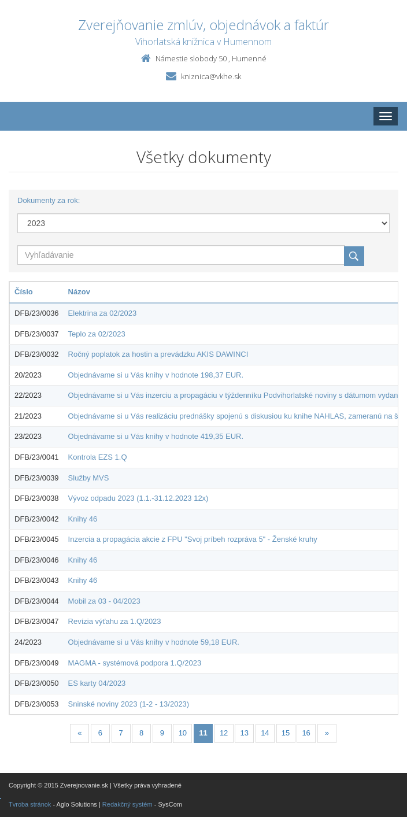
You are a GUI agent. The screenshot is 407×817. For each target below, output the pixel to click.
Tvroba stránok (30, 804)
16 (306, 733)
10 (183, 733)
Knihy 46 (83, 519)
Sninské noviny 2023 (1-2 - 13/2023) (129, 704)
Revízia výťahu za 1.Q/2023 (114, 621)
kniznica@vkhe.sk (211, 76)
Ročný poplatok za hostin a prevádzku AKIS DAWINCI (158, 354)
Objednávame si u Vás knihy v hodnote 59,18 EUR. (153, 642)
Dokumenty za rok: (48, 200)
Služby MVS (88, 478)
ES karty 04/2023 (97, 683)
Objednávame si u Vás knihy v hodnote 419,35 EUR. (156, 436)
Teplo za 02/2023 (96, 334)
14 (265, 733)
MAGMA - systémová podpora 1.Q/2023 (135, 663)
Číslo (23, 291)
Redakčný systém (127, 804)
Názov (79, 291)
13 (244, 733)
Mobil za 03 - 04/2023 (104, 601)
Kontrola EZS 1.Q (97, 457)
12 (224, 733)
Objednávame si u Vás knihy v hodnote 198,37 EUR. (156, 375)
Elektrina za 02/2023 (102, 313)
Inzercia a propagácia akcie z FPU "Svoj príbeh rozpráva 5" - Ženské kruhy (192, 539)
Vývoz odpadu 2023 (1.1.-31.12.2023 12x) (138, 498)
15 (286, 733)
